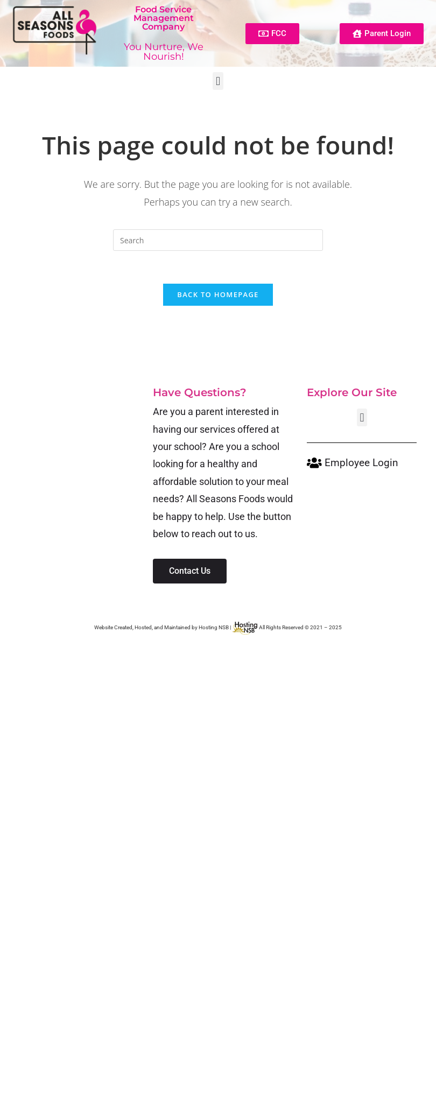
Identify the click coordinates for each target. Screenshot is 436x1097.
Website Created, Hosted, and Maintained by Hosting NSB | (176, 627)
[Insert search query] (218, 240)
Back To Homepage (217, 294)
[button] (218, 81)
